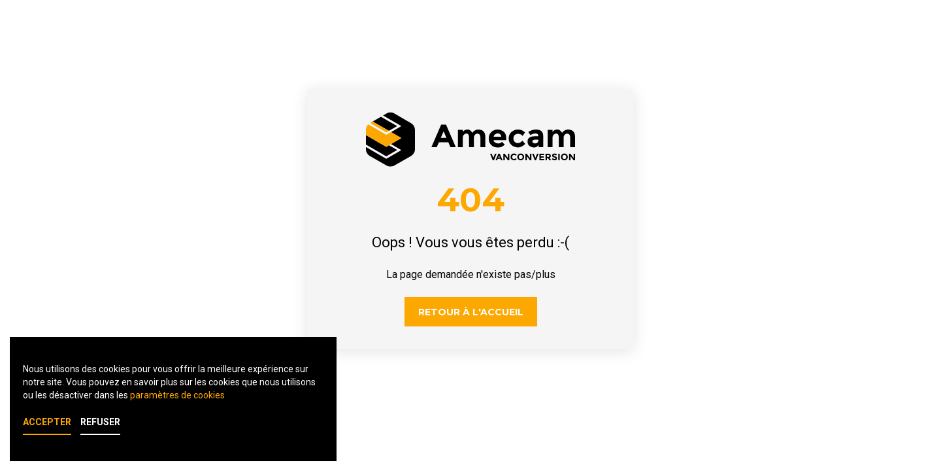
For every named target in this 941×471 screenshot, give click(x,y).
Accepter (47, 422)
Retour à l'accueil (470, 312)
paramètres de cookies (177, 395)
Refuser (100, 422)
